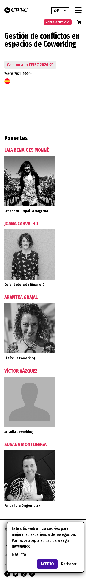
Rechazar (69, 564)
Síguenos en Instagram (24, 574)
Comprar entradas (57, 22)
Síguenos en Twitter (15, 574)
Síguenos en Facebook (7, 574)
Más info (19, 554)
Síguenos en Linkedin (32, 574)
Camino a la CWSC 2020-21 (30, 64)
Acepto (47, 564)
